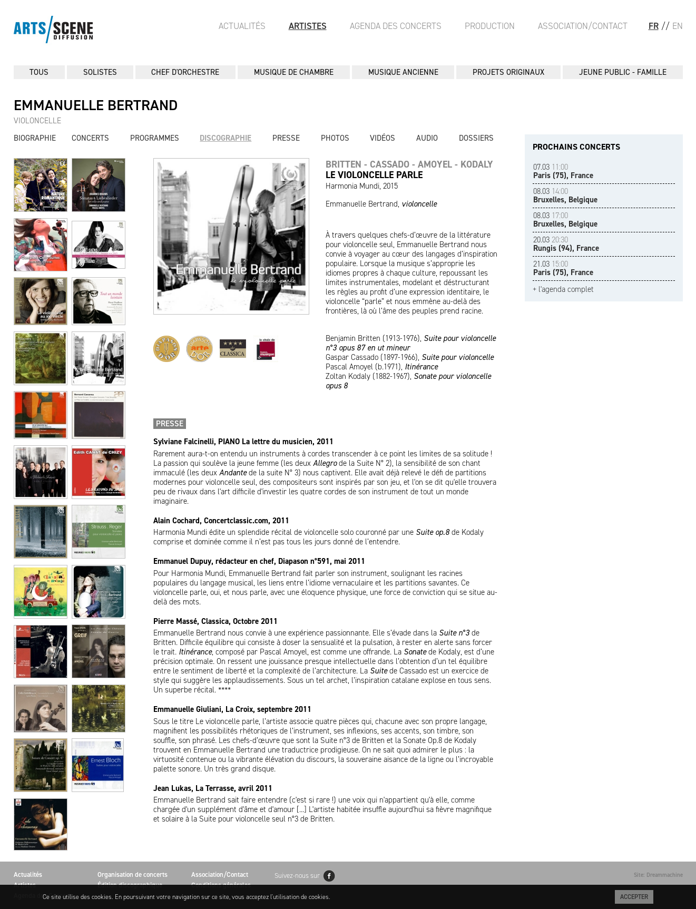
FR (654, 26)
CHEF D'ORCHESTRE (185, 72)
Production (490, 26)
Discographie (225, 138)
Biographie (35, 138)
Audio (427, 138)
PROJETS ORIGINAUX (508, 72)
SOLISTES (100, 72)
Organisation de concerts (132, 874)
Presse (286, 138)
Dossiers (476, 138)
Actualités (242, 26)
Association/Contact (583, 26)
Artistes (308, 26)
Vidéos (382, 138)
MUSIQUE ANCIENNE (403, 72)
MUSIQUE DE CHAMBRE (294, 72)
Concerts (90, 138)
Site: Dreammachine (658, 875)
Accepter (634, 897)
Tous (39, 72)
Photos (335, 138)
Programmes (154, 138)
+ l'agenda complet (563, 289)
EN (677, 26)
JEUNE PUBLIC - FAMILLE (622, 72)
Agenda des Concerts (396, 26)
